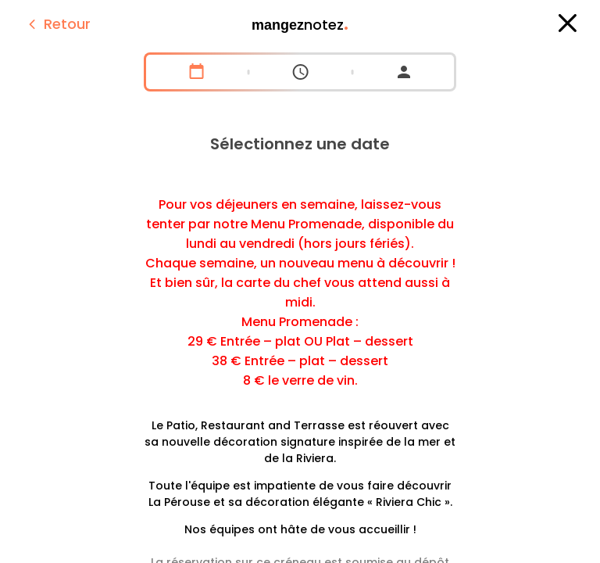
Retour (57, 24)
